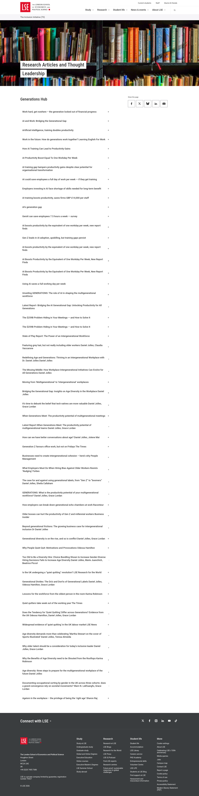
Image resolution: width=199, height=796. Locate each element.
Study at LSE (81, 743)
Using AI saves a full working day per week (65, 283)
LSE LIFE (133, 768)
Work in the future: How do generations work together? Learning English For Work (65, 139)
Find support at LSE (138, 775)
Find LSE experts (110, 761)
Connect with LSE (35, 721)
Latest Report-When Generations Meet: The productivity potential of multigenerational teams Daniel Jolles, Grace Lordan (65, 426)
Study (89, 9)
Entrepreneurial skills (138, 761)
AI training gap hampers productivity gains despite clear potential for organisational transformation (65, 168)
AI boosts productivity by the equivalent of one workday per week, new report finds (65, 227)
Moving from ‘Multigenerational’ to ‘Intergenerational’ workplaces (65, 382)
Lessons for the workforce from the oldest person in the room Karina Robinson (65, 594)
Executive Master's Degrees (87, 765)
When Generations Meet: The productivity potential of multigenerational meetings (65, 416)
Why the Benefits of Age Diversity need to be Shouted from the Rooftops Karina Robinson (65, 660)
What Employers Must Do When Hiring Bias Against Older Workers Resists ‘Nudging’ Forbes (65, 469)
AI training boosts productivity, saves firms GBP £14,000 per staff (65, 198)
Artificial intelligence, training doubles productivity (65, 130)
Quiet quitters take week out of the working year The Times (65, 603)
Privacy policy (162, 781)
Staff (158, 3)
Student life (120, 9)
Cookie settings (163, 743)
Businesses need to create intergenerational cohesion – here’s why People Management (65, 457)
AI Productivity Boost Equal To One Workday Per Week (65, 158)
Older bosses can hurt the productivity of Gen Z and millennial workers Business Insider (65, 515)
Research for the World (112, 750)
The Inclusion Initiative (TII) (32, 17)
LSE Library (134, 750)
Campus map (162, 763)
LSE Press (107, 754)
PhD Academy (135, 758)
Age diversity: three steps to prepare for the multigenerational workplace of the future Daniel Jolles (65, 672)
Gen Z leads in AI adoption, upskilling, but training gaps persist (65, 237)
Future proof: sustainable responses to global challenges (113, 770)
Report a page (162, 770)
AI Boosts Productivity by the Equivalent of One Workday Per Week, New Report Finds (65, 261)
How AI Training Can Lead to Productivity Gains (65, 148)
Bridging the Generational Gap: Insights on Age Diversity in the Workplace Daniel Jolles (65, 393)
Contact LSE (162, 767)
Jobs (159, 760)
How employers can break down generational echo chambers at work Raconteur (65, 505)
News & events (140, 9)
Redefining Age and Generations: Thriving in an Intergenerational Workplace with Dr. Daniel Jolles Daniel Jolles (65, 359)
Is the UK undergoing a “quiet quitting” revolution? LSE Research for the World (65, 572)
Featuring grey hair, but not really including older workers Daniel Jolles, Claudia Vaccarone (65, 347)
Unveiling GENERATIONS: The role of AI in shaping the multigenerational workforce (65, 294)
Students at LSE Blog (138, 772)
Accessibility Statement (166, 784)
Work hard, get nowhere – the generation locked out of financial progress (65, 111)
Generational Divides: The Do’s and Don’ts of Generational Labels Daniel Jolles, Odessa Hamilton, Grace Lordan (65, 583)
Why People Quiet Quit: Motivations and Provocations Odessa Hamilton (65, 548)
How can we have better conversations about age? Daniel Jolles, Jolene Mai (65, 437)
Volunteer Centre (136, 765)
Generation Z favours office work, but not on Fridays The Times (65, 446)
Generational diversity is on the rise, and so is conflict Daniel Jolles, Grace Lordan (65, 538)
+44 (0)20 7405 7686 (28, 770)
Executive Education (84, 758)
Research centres (110, 765)
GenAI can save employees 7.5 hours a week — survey (65, 216)
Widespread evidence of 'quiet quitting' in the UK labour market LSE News (65, 624)
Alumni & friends (170, 3)
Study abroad (82, 772)
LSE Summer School (85, 768)
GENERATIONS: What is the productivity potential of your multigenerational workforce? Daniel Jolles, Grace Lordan (65, 494)
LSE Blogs (107, 747)
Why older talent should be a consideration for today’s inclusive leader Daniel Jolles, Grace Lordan (65, 647)
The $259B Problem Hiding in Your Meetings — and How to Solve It (65, 317)
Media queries (162, 756)
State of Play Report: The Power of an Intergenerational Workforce (65, 336)
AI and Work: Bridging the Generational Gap (65, 121)
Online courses (82, 761)
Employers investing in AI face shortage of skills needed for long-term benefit (65, 188)
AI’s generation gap (65, 207)
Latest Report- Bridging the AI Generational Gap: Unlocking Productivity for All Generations (65, 307)
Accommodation (136, 747)
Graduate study (82, 750)
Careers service (136, 754)
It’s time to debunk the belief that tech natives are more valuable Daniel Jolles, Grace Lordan (65, 405)
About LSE (159, 9)
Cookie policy (162, 774)
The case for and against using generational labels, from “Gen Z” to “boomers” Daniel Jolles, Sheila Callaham (65, 482)
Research (103, 9)
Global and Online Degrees (87, 754)
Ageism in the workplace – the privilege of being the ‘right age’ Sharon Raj (65, 698)
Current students (144, 3)
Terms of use (162, 777)
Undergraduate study (85, 747)
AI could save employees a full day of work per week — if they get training (65, 179)
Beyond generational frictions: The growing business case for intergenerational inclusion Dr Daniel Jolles (65, 528)
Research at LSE (109, 743)
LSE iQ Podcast (109, 758)
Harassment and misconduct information (139, 780)
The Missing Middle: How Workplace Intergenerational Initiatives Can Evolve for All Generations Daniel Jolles (65, 371)
